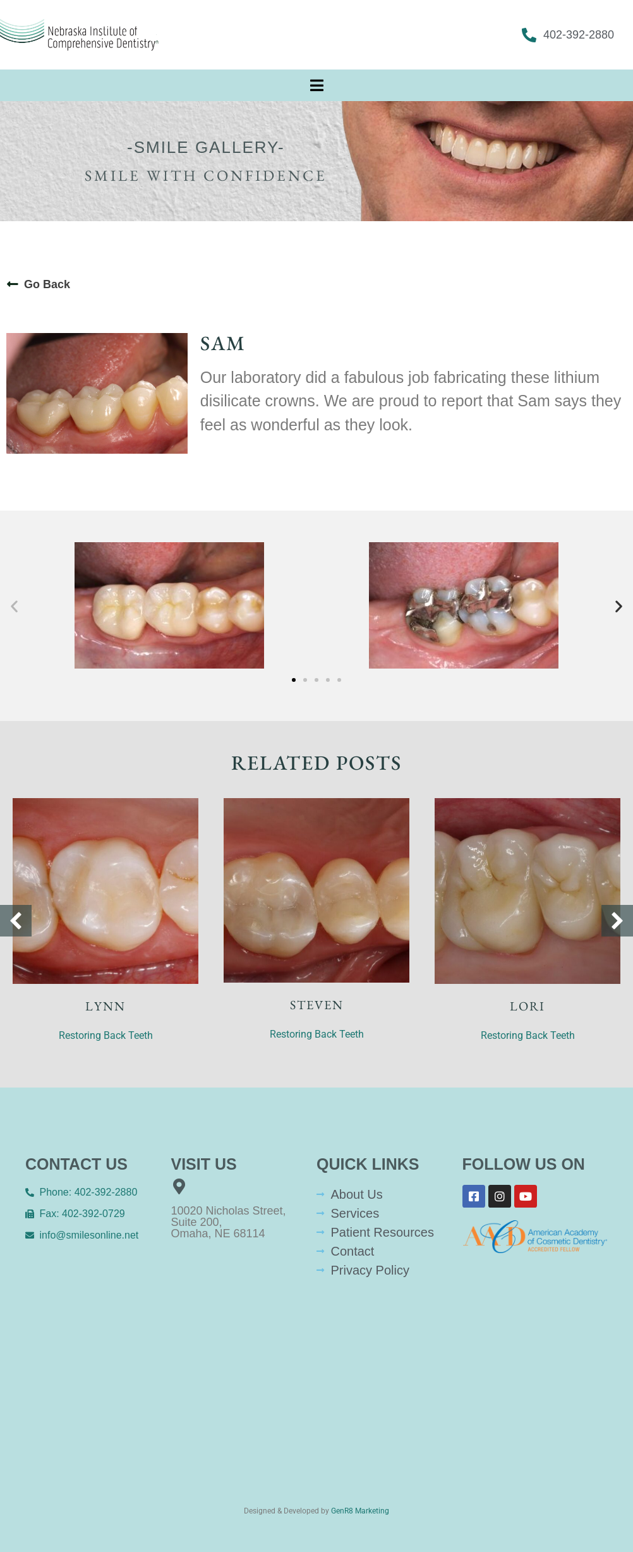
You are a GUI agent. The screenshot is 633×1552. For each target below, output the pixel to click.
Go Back (47, 284)
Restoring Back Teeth (106, 1035)
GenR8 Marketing (360, 1511)
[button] (14, 606)
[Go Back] (12, 284)
